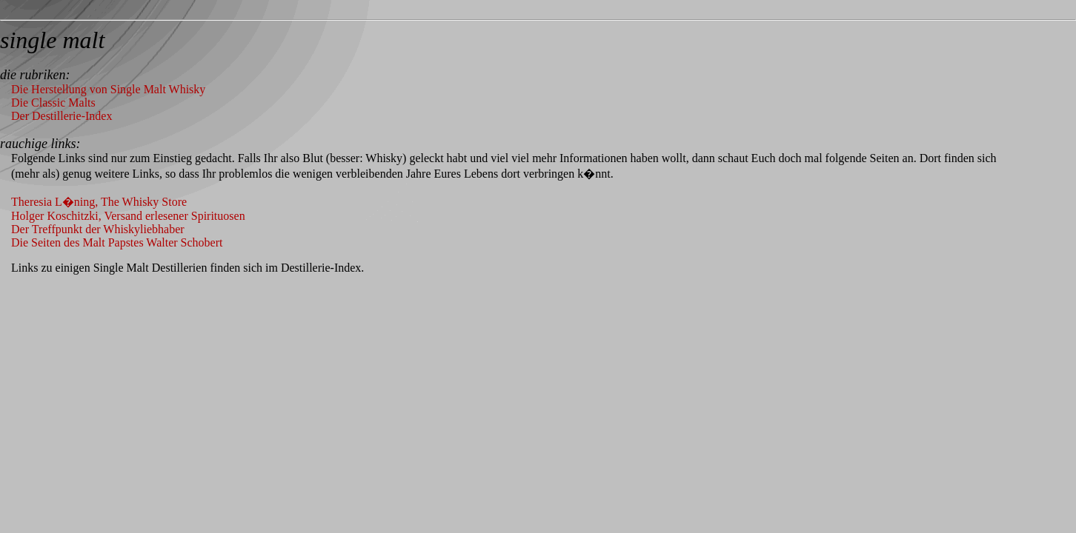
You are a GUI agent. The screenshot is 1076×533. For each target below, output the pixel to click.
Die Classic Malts (53, 102)
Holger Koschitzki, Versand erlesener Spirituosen (128, 215)
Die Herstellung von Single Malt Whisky (108, 89)
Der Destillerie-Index (61, 116)
